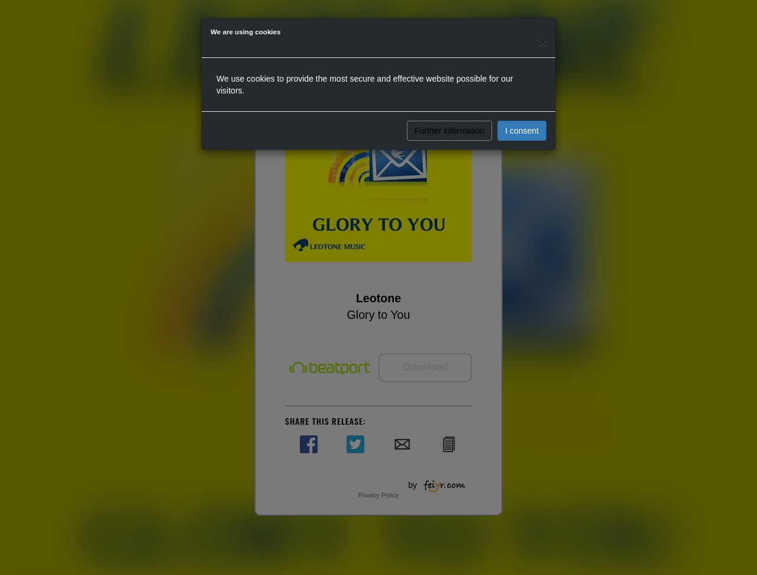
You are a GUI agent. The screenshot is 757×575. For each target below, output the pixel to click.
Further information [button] (449, 130)
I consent (522, 130)
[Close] (542, 42)
